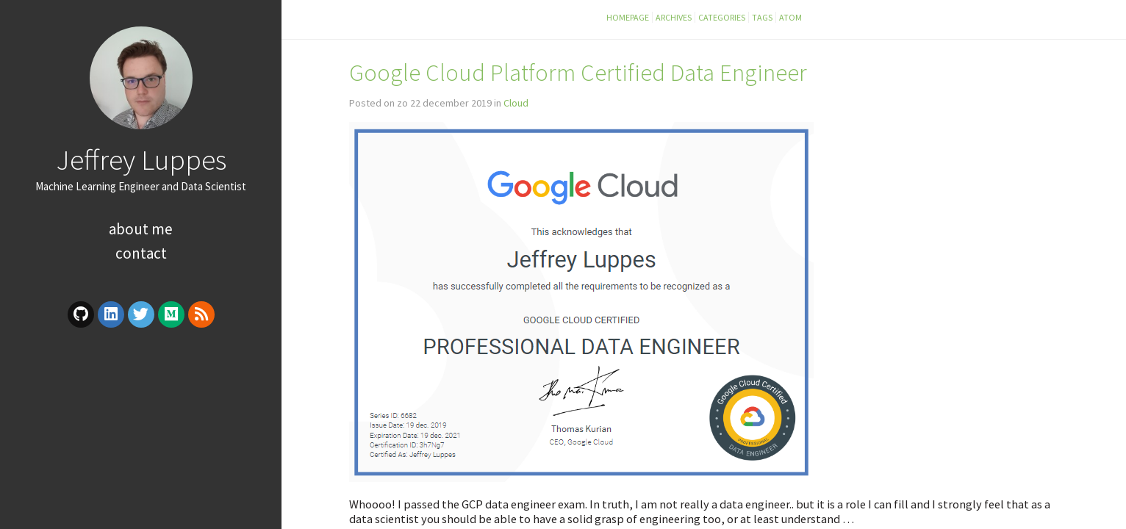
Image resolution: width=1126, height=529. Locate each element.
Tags (762, 17)
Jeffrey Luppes (141, 159)
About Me (141, 229)
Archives (674, 17)
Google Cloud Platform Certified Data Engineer (578, 72)
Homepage (627, 17)
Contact (141, 253)
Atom (790, 17)
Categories (721, 17)
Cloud (515, 102)
